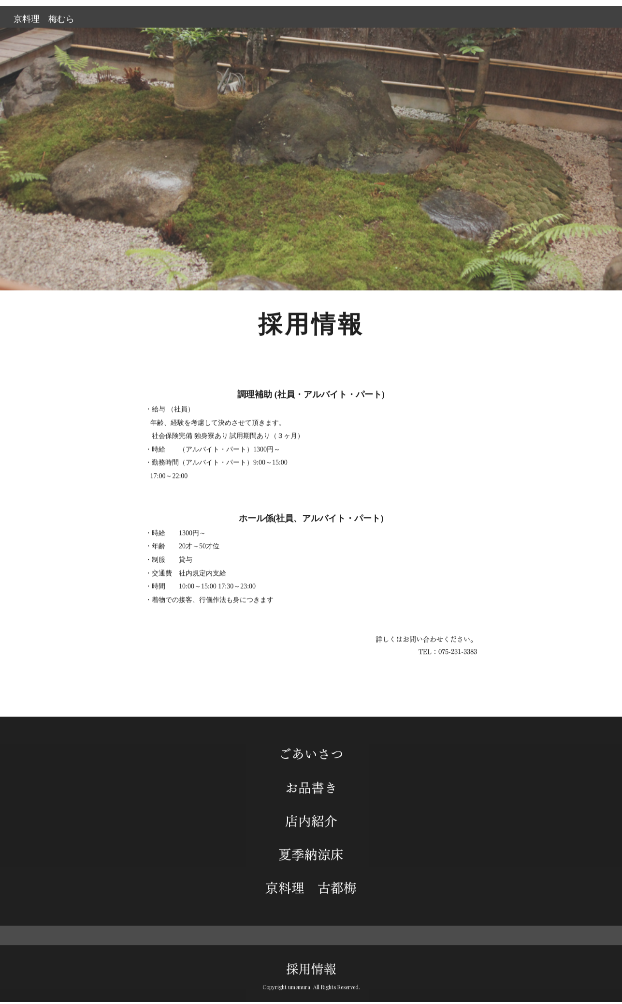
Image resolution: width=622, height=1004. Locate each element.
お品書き (311, 791)
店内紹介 (311, 824)
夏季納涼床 (311, 858)
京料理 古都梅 (311, 891)
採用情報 (311, 955)
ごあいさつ (311, 757)
